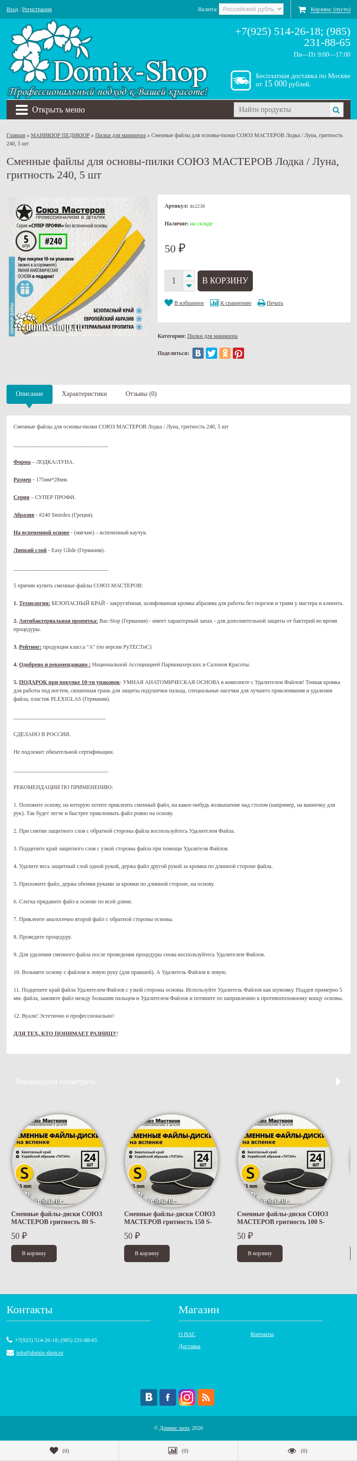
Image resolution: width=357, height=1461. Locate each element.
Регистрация (37, 9)
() (59, 1451)
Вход (12, 9)
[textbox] (281, 109)
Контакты (262, 1334)
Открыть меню (50, 109)
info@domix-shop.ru (39, 1352)
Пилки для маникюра (120, 135)
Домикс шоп (174, 1428)
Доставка (189, 1346)
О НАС (186, 1334)
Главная (16, 135)
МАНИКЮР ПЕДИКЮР (60, 135)
